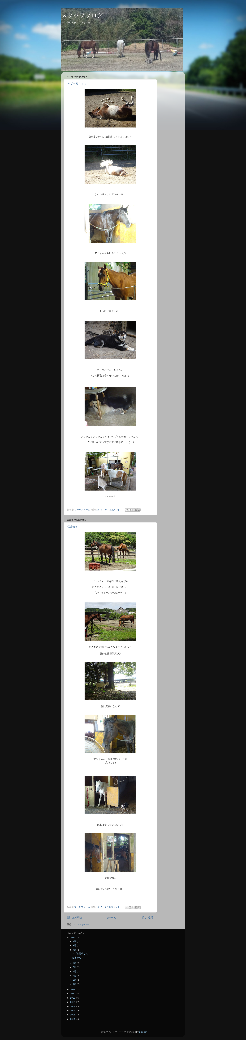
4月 (75, 971)
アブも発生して (77, 83)
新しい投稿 (74, 917)
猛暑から (73, 526)
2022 (73, 937)
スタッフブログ (82, 15)
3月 (75, 975)
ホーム (111, 917)
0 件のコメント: (113, 510)
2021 (73, 989)
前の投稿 (147, 917)
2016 (73, 1010)
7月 (75, 950)
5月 (75, 967)
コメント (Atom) (81, 924)
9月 (75, 941)
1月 (75, 984)
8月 (75, 945)
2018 (73, 1002)
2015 (73, 1015)
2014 (73, 1019)
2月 (75, 980)
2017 (73, 1006)
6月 (75, 963)
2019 (73, 998)
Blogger (143, 1032)
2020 (73, 993)
